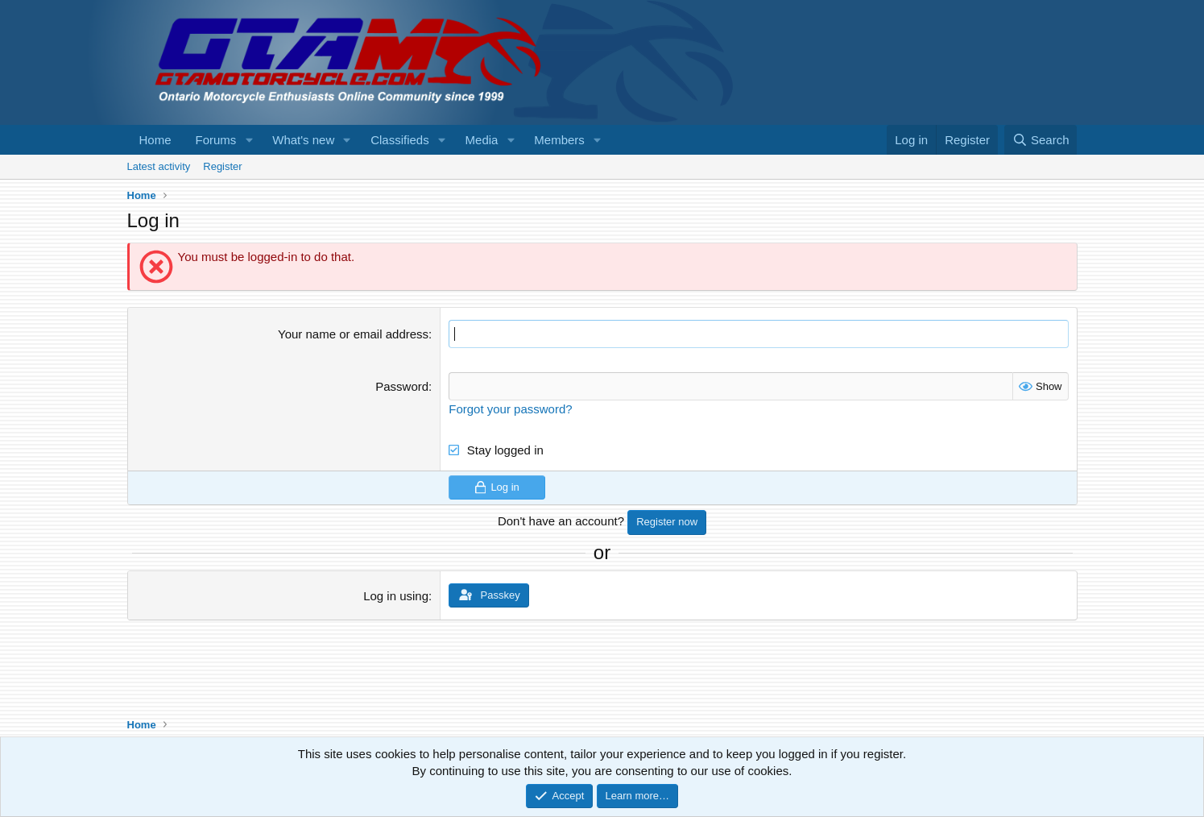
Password (401, 386)
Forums (216, 140)
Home (155, 140)
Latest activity (159, 166)
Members (559, 140)
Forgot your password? (510, 409)
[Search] (1041, 140)
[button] (249, 140)
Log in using (395, 595)
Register (222, 166)
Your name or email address (353, 334)
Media (482, 140)
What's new (303, 140)
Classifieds (399, 140)
